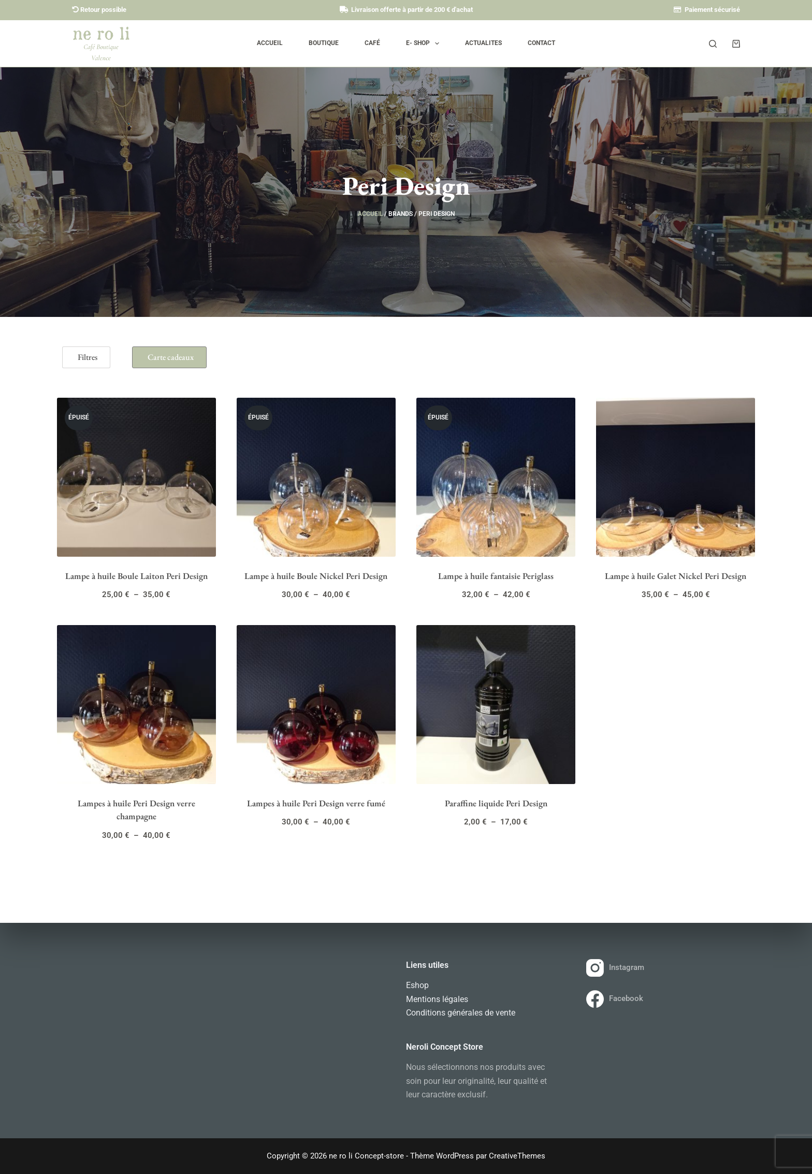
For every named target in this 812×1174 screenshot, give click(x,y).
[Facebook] (663, 999)
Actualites (483, 43)
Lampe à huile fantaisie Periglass (496, 576)
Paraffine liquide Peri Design (496, 803)
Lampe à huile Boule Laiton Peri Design (136, 576)
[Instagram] (663, 968)
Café (372, 43)
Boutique (324, 43)
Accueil (270, 43)
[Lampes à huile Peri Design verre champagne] (136, 704)
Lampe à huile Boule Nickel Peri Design (315, 576)
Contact (541, 43)
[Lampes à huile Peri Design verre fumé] (316, 704)
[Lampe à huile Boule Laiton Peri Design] (136, 477)
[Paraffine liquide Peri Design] (495, 704)
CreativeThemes (517, 1156)
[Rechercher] (713, 44)
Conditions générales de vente (460, 1013)
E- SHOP (424, 43)
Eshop (417, 985)
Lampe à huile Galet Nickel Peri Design (675, 576)
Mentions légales (437, 999)
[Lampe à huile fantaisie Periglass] (495, 477)
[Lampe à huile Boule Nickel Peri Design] (316, 477)
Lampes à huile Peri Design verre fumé (316, 803)
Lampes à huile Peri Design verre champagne (136, 810)
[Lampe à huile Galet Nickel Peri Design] (675, 477)
